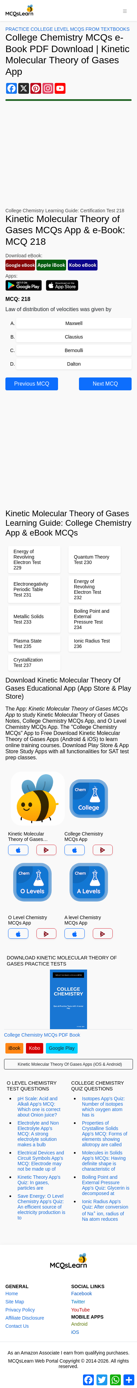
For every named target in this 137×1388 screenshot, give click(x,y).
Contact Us (17, 1326)
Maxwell (74, 323)
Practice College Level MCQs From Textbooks (67, 29)
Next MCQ (105, 384)
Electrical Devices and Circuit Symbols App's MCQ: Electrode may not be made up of (41, 1161)
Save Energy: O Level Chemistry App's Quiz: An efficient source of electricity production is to (41, 1206)
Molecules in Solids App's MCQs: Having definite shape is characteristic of (104, 1161)
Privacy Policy (20, 1310)
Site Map (14, 1301)
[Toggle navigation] (125, 10)
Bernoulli (74, 350)
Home (11, 1293)
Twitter (78, 1301)
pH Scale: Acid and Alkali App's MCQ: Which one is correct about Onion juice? (39, 1107)
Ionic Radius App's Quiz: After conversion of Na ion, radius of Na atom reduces (105, 1210)
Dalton (74, 364)
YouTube (80, 1310)
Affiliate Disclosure (24, 1318)
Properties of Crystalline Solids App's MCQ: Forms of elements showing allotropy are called (104, 1133)
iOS (75, 1332)
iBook (14, 1048)
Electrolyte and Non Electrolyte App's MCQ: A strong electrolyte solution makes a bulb (38, 1133)
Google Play (62, 1048)
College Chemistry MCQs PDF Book (42, 1035)
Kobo (34, 1048)
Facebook (81, 1293)
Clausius (74, 337)
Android (79, 1324)
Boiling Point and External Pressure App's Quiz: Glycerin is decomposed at (105, 1185)
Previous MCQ (31, 384)
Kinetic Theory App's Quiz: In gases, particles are (39, 1182)
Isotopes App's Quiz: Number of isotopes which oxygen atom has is (103, 1107)
